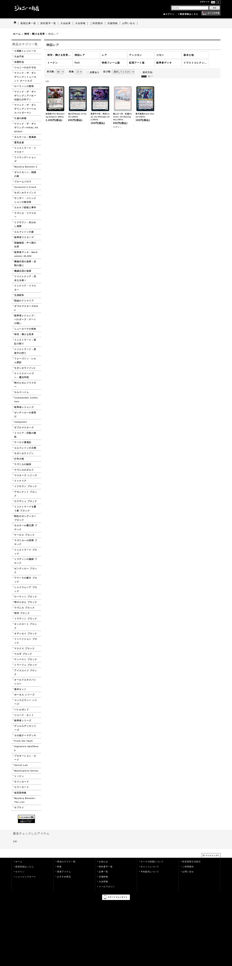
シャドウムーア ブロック (25, 589)
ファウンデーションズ (25, 159)
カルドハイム (21, 392)
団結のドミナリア (24, 300)
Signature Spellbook (26, 748)
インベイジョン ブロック (25, 641)
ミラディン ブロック (25, 618)
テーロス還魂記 (22, 442)
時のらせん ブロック (25, 602)
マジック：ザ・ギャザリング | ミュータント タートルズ (25, 77)
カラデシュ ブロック (25, 501)
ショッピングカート (25, 877)
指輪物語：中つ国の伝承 (25, 244)
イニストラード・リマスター (25, 150)
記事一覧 (103, 872)
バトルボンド (21, 709)
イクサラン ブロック (25, 486)
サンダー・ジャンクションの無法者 (25, 200)
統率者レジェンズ (24, 407)
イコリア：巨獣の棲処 (25, 435)
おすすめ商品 (64, 877)
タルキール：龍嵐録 (25, 137)
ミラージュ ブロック (25, 665)
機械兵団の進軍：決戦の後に (25, 263)
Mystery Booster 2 (25, 166)
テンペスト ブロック (25, 659)
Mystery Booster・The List (25, 800)
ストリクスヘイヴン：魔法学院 (24, 375)
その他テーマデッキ (25, 735)
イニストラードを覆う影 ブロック (25, 508)
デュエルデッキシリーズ (25, 728)
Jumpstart (20, 422)
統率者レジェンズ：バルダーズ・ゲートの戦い (25, 319)
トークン (19, 776)
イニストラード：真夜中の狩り (25, 351)
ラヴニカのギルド (24, 470)
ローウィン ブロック (25, 596)
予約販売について (150, 872)
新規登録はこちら (189, 14)
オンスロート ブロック (25, 626)
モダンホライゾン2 (24, 368)
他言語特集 (20, 792)
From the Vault (23, 741)
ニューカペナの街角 (25, 329)
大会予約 (19, 56)
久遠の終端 (20, 118)
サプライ (19, 807)
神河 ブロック (22, 613)
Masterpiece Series (26, 770)
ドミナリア (20, 481)
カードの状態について (152, 862)
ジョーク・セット (24, 715)
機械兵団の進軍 (22, 271)
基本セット (20, 689)
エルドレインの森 (24, 232)
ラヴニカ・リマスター (25, 215)
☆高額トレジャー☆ (25, 51)
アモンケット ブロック (25, 494)
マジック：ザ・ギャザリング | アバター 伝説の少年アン (25, 95)
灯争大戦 (19, 459)
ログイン (169, 14)
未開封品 (19, 62)
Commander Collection (26, 399)
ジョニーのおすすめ (25, 67)
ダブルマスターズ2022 (26, 308)
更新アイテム (64, 872)
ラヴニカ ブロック (24, 607)
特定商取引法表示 (191, 862)
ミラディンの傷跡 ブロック (25, 561)
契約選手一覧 (106, 867)
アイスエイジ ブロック (25, 672)
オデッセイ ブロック (25, 633)
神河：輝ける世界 (24, 334)
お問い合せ (188, 872)
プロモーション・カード (25, 758)
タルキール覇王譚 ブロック (25, 527)
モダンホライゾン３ (25, 192)
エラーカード (21, 787)
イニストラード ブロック (25, 551)
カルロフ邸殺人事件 (25, 207)
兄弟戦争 (19, 295)
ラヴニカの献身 (22, 464)
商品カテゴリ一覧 (66, 862)
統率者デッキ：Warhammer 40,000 (26, 254)
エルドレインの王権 (25, 448)
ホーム (18, 862)
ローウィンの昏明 (24, 86)
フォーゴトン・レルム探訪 (25, 360)
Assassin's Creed (25, 187)
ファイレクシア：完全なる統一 (25, 278)
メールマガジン (107, 887)
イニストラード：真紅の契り (25, 341)
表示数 (51, 71)
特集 (59, 867)
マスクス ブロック (24, 648)
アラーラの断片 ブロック (25, 580)
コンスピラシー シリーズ (25, 702)
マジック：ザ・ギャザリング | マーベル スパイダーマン (25, 109)
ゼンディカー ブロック (25, 570)
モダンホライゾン (24, 453)
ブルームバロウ (22, 181)
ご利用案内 (188, 867)
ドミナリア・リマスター (25, 287)
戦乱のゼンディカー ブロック (25, 518)
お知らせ (103, 862)
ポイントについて (150, 867)
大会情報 (103, 881)
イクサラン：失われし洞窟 (25, 224)
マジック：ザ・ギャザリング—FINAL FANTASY (26, 127)
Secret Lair (21, 765)
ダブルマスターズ (24, 427)
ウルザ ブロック (23, 654)
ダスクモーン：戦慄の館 (25, 174)
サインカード (21, 781)
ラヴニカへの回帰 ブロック (25, 542)
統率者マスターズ (24, 237)
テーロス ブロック (24, 535)
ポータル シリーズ (24, 694)
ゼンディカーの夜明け (25, 414)
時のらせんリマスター (25, 384)
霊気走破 (19, 142)
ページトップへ (213, 855)
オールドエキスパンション (25, 681)
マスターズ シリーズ (25, 475)
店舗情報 (103, 877)
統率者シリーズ (22, 720)
